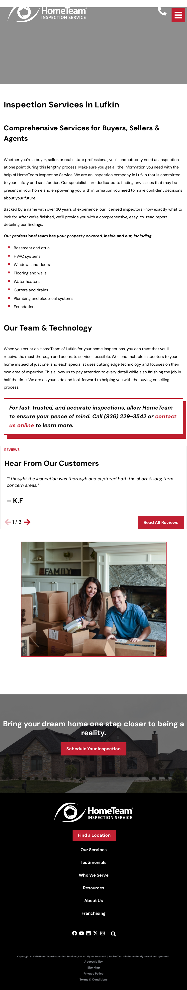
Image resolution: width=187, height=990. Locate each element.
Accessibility (93, 962)
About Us (93, 900)
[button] (8, 522)
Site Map (93, 968)
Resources (93, 888)
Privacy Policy (93, 974)
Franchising (93, 913)
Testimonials (93, 862)
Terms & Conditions (93, 980)
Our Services (94, 849)
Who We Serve (93, 875)
